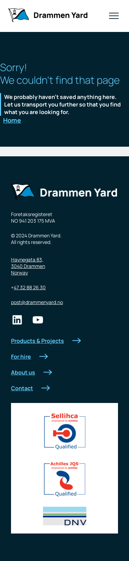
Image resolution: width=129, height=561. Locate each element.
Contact (30, 388)
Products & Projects (46, 341)
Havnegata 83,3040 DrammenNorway (28, 266)
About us (31, 372)
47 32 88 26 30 (30, 287)
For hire (29, 356)
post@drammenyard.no (37, 302)
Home (12, 120)
